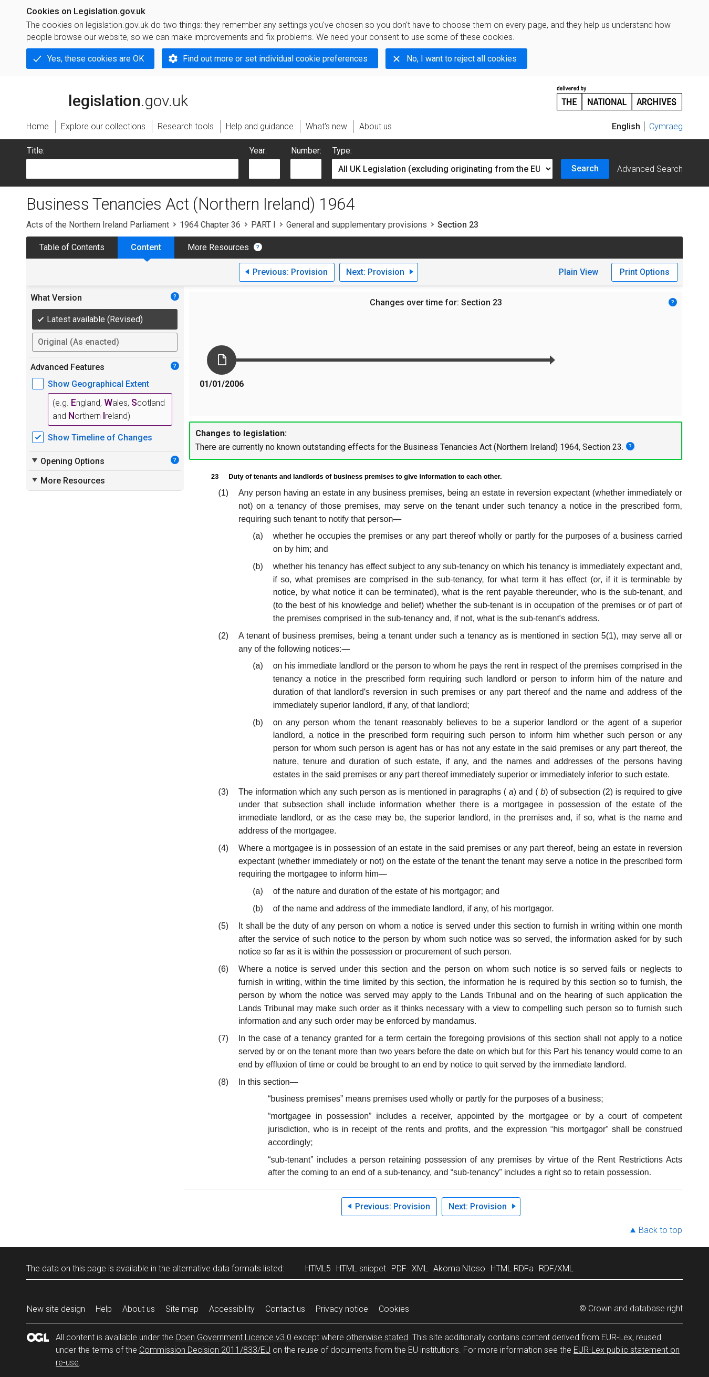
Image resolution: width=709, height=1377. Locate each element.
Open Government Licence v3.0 (233, 1337)
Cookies (394, 1309)
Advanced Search (650, 169)
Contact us (285, 1309)
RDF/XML (556, 1268)
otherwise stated (377, 1337)
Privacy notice (342, 1309)
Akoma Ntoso (459, 1268)
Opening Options (67, 461)
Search (585, 168)
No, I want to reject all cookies (461, 59)
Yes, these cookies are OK (95, 59)
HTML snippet (361, 1268)
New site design (56, 1309)
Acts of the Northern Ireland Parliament (97, 225)
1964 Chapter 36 (210, 225)
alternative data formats (216, 1268)
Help (104, 1309)
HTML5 (318, 1268)
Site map (182, 1309)
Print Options (645, 272)
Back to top (660, 1230)
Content (146, 247)
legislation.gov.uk (107, 97)
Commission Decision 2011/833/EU (204, 1350)
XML (420, 1268)
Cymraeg (666, 126)
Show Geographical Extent (98, 384)
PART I (263, 225)
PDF (398, 1268)
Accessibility (232, 1309)
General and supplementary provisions (356, 225)
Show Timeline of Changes (100, 438)
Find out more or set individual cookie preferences (275, 59)
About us (138, 1309)
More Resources (218, 247)
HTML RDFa (512, 1268)
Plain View (578, 272)
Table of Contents (72, 247)
